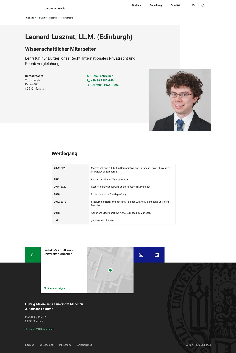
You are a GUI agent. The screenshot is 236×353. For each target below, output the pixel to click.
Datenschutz (46, 345)
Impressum (64, 345)
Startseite (30, 18)
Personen (53, 18)
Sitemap (29, 345)
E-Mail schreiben (102, 76)
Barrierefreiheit (84, 345)
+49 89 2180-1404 (103, 80)
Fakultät (41, 18)
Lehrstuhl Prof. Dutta (105, 85)
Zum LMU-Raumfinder (41, 329)
